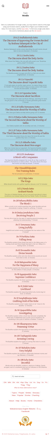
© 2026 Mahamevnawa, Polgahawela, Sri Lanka (18, 434)
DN (5, 382)
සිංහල (39, 409)
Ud (30, 382)
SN (13, 382)
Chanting (35, 395)
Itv (34, 382)
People (21, 393)
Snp (38, 382)
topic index (25, 29)
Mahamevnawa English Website (22, 409)
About (12, 401)
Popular (20, 395)
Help (17, 401)
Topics (14, 393)
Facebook (25, 411)
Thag (23, 385)
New (14, 395)
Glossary (36, 393)
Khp (22, 382)
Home (29, 401)
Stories (27, 395)
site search (37, 31)
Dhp (26, 382)
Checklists (38, 401)
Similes (28, 393)
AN (17, 382)
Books (23, 401)
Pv (46, 382)
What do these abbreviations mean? (25, 387)
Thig (28, 385)
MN (9, 382)
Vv (43, 382)
